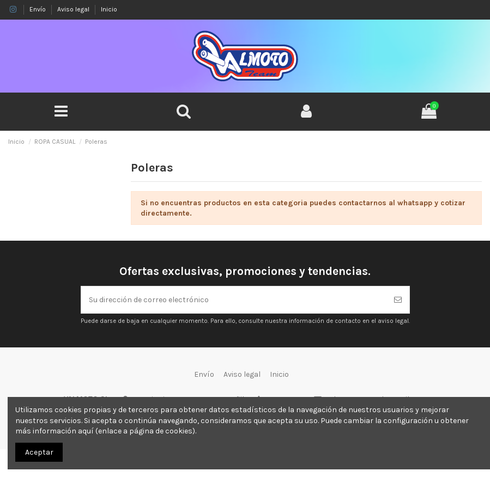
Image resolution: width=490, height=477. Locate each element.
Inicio (109, 9)
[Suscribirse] (397, 299)
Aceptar (39, 452)
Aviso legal (74, 9)
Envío (38, 9)
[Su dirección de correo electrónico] (233, 299)
